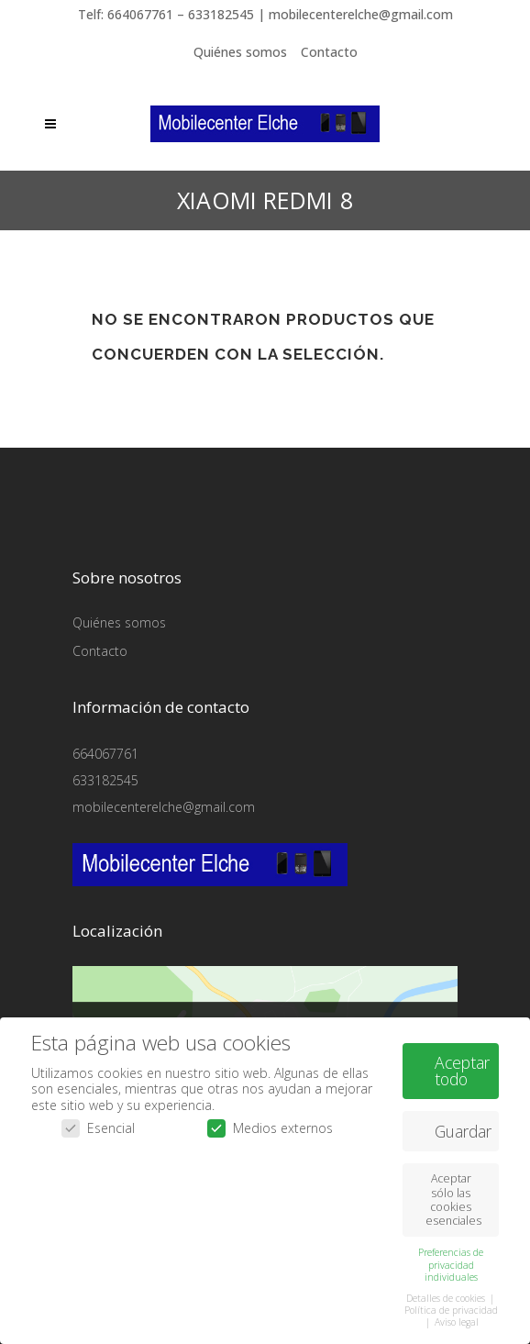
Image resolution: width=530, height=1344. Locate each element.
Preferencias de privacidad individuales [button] (450, 1261)
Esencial (98, 1125)
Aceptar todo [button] (462, 1067)
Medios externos (270, 1125)
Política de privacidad (451, 1306)
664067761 (105, 753)
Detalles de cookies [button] (447, 1294)
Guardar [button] (463, 1127)
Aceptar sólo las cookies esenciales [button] (453, 1197)
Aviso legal (457, 1318)
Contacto (329, 52)
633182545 (105, 780)
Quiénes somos (240, 52)
